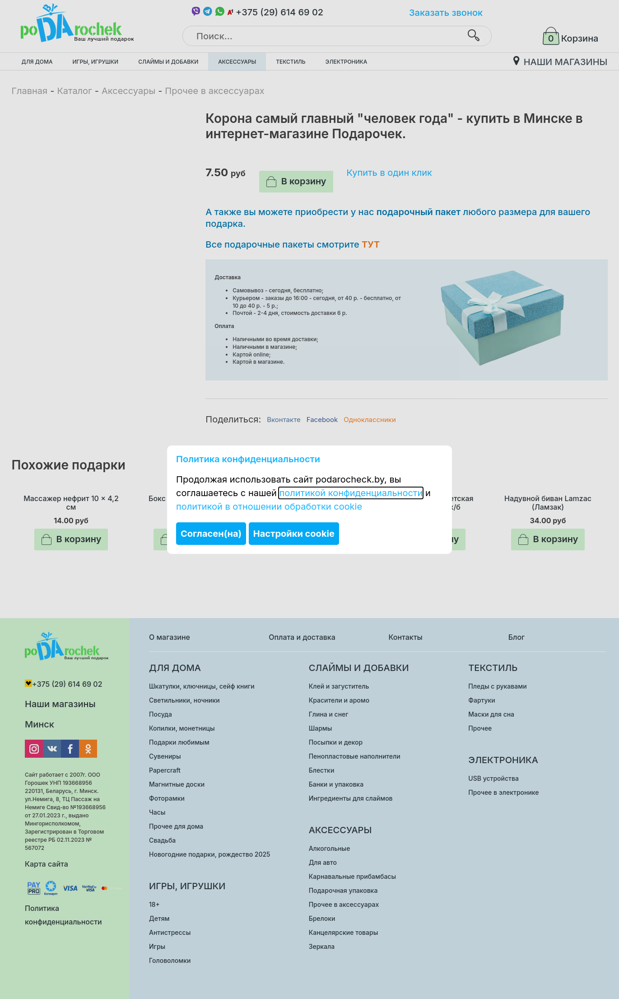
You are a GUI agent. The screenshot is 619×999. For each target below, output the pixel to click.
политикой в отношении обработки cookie (269, 506)
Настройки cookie (294, 533)
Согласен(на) (211, 533)
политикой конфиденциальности (351, 493)
